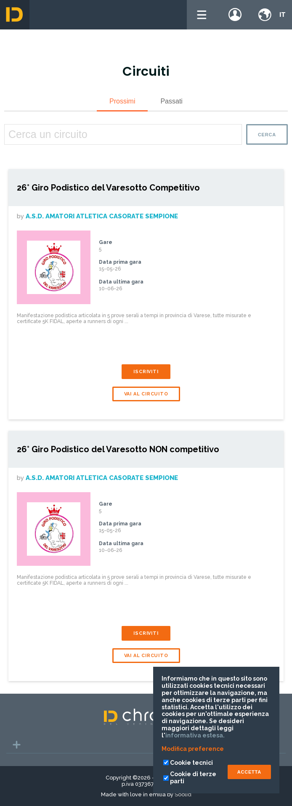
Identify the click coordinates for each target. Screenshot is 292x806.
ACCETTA (249, 771)
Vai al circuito (146, 394)
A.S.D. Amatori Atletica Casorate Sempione (102, 216)
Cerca (267, 134)
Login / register (235, 14)
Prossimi (122, 101)
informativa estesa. (195, 735)
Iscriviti (145, 371)
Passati (171, 101)
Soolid (183, 794)
